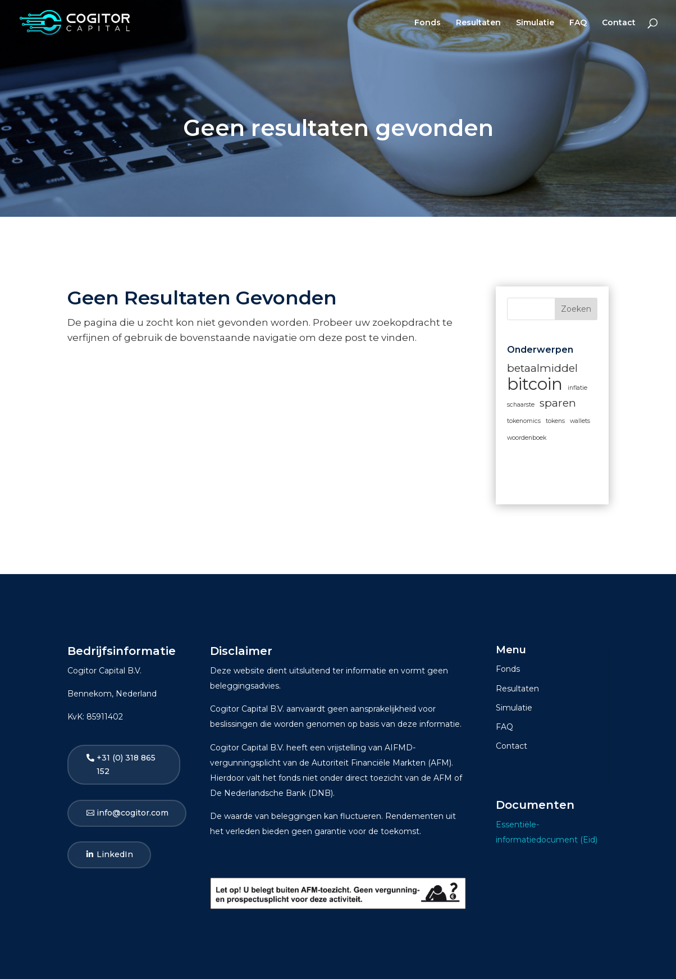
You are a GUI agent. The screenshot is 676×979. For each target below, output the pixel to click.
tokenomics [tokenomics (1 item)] (524, 421)
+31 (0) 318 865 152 (126, 764)
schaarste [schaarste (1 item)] (521, 404)
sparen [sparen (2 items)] (558, 403)
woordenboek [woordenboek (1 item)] (526, 437)
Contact (619, 23)
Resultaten (478, 23)
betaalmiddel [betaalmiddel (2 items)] (542, 368)
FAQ (578, 23)
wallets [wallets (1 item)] (580, 421)
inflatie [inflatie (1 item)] (577, 387)
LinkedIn (115, 854)
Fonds (427, 23)
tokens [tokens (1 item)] (555, 421)
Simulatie (535, 23)
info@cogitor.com (132, 813)
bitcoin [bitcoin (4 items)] (535, 383)
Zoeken (576, 309)
